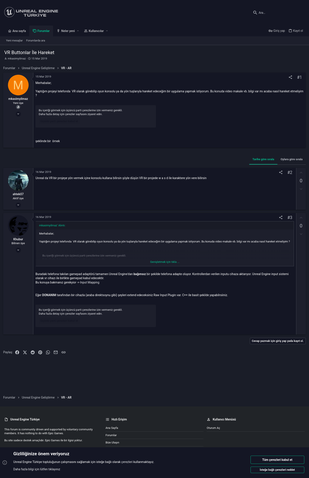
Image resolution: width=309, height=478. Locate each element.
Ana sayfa (112, 427)
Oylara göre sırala (290, 159)
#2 (288, 172)
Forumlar (111, 435)
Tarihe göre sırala (262, 159)
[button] (78, 31)
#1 (298, 77)
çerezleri (127, 462)
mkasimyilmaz (17, 58)
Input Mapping (90, 282)
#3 (288, 217)
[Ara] (278, 13)
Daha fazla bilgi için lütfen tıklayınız (36, 469)
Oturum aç (213, 427)
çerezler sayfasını (77, 114)
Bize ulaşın (112, 442)
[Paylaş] (289, 77)
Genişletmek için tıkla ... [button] (165, 261)
